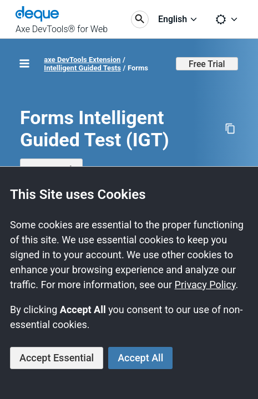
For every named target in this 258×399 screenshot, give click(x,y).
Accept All (140, 358)
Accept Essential (56, 358)
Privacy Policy (205, 284)
